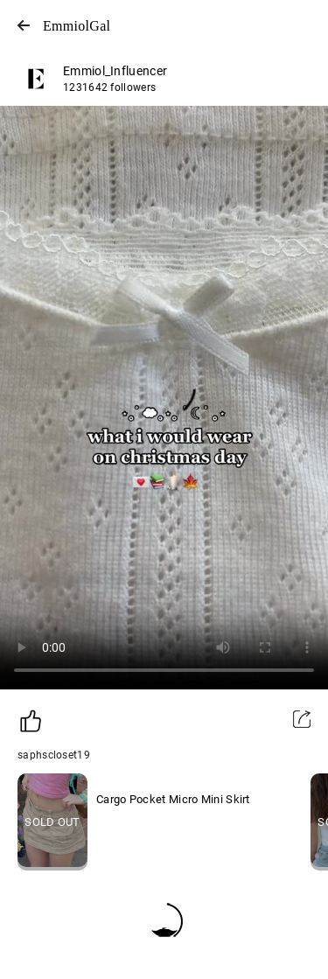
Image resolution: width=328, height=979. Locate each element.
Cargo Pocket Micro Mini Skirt (173, 799)
